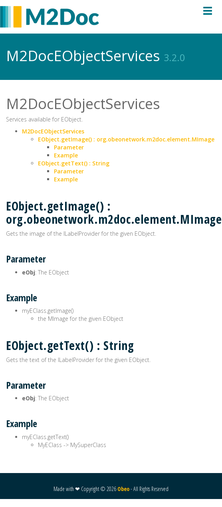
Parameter (69, 147)
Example (66, 155)
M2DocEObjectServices (53, 131)
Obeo (123, 489)
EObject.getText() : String (73, 163)
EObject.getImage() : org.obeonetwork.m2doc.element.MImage (126, 139)
